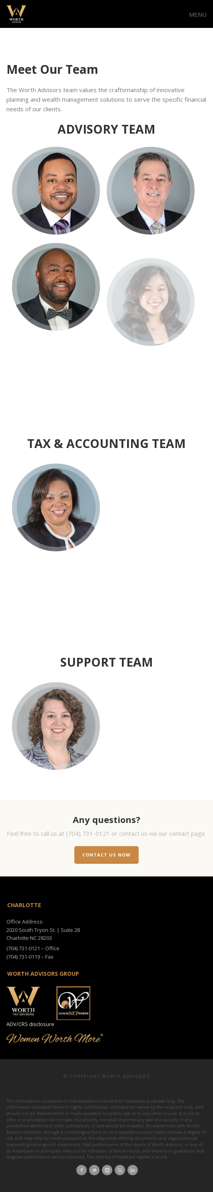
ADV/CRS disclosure (30, 1024)
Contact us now (106, 855)
